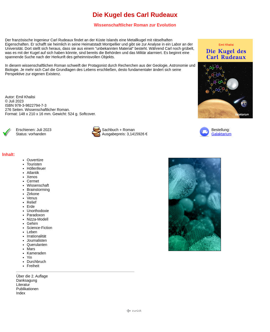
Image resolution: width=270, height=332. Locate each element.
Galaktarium (221, 134)
